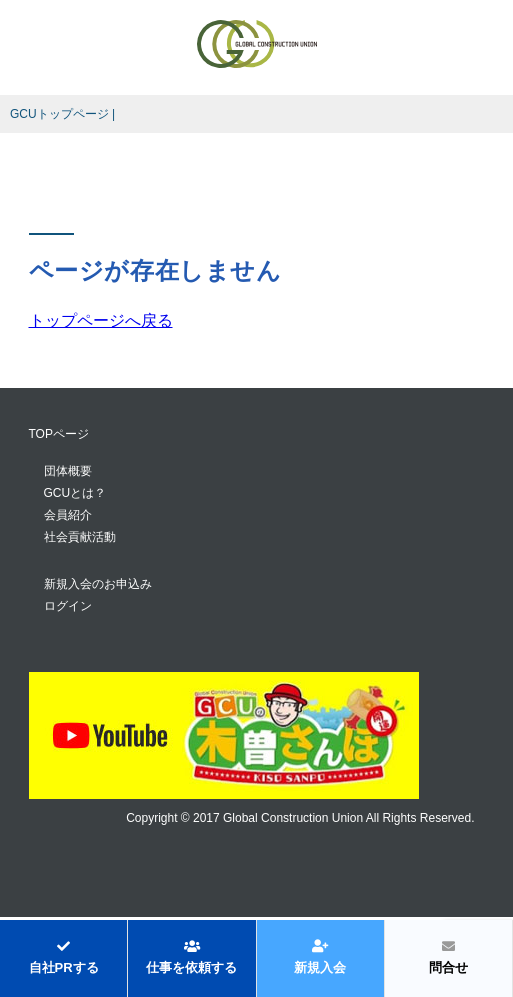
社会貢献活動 (80, 537)
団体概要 (68, 471)
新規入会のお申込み (98, 584)
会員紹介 (68, 515)
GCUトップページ (59, 114)
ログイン (68, 606)
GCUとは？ (75, 493)
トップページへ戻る (101, 320)
